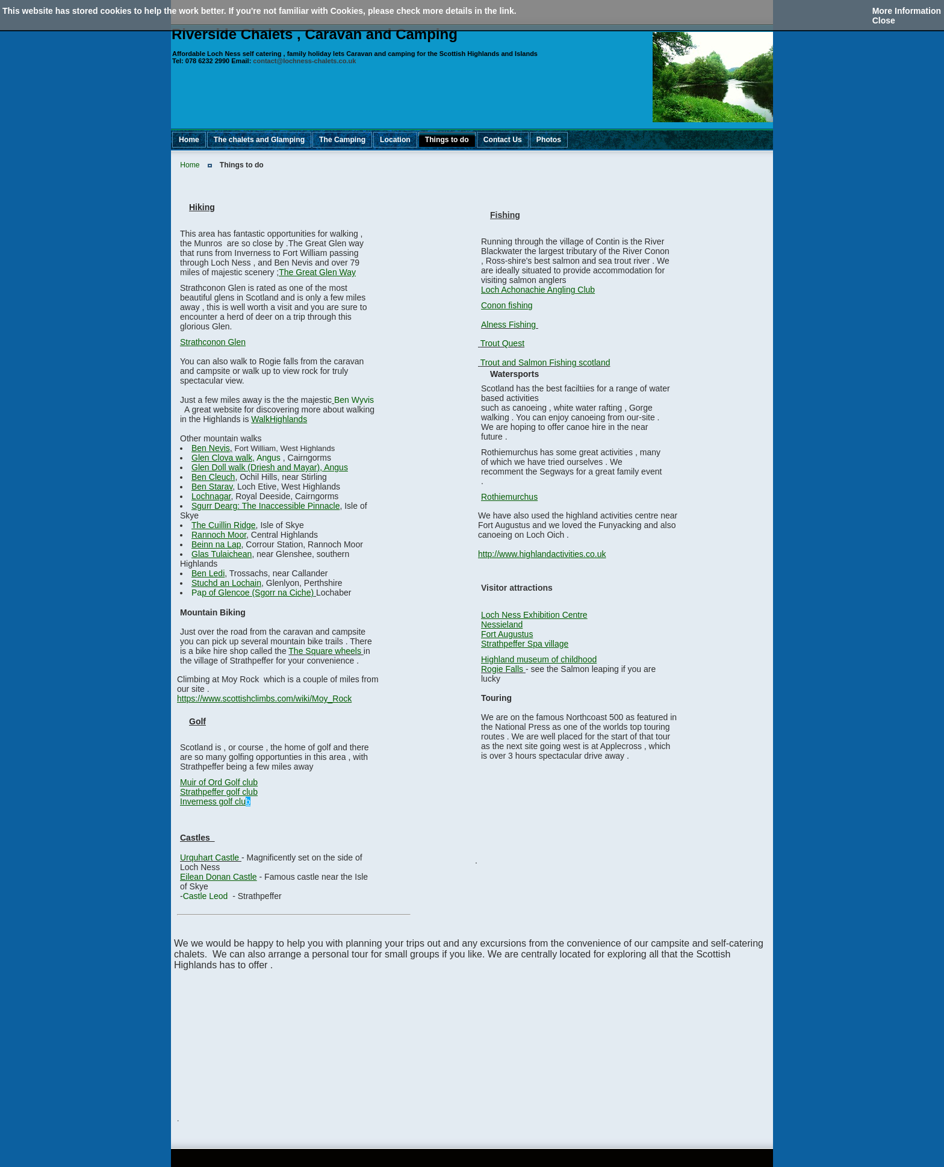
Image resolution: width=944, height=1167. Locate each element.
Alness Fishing (508, 324)
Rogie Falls (502, 669)
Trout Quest (502, 343)
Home (189, 165)
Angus (237, 457)
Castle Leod (205, 896)
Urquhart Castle (209, 857)
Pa (252, 592)
